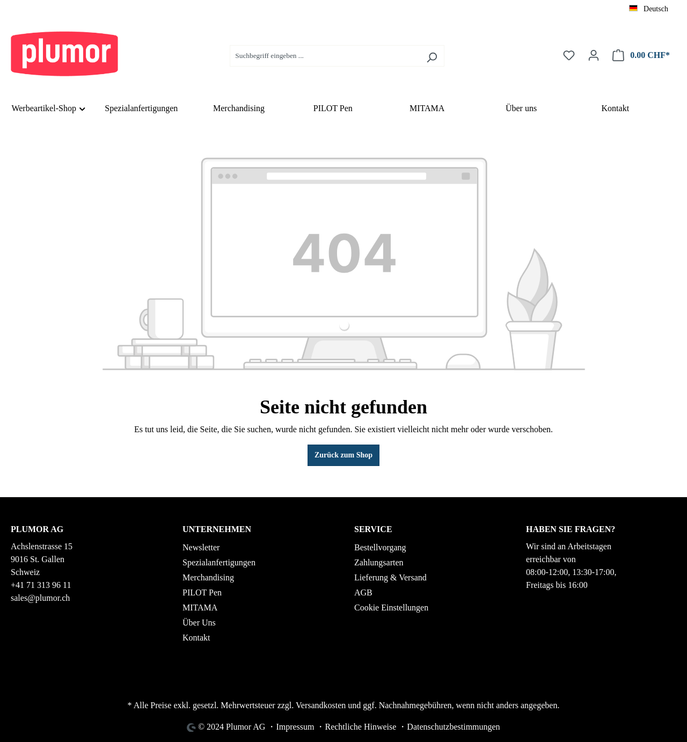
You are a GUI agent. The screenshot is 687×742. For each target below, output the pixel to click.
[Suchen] (431, 56)
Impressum (295, 726)
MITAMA (199, 607)
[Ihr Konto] (593, 55)
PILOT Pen (202, 592)
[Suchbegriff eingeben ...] (325, 56)
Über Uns (199, 622)
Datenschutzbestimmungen (453, 726)
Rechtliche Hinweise (360, 726)
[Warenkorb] (641, 55)
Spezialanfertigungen (218, 562)
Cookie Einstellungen (391, 607)
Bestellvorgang (380, 547)
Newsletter (201, 547)
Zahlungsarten (379, 562)
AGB (363, 592)
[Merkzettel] (569, 55)
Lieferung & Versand (390, 577)
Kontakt (196, 637)
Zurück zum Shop (343, 455)
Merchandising (208, 577)
